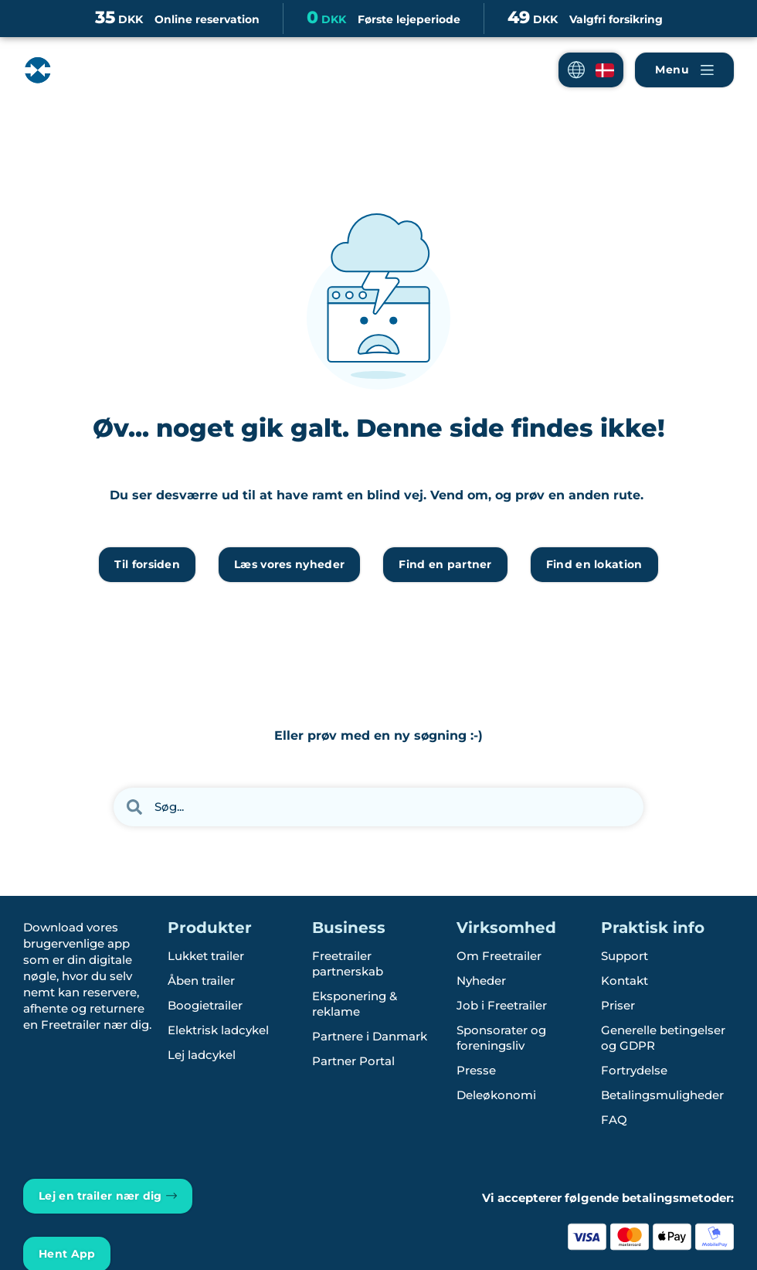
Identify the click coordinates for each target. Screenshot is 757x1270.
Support (624, 955)
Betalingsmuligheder (662, 1095)
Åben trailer (201, 980)
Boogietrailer (205, 1005)
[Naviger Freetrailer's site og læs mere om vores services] (684, 70)
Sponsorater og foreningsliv (501, 1038)
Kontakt (624, 980)
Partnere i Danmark (369, 1036)
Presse (476, 1070)
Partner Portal (353, 1061)
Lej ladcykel (202, 1054)
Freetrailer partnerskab (347, 963)
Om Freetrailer (499, 955)
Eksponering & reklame (354, 1004)
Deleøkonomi (496, 1095)
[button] (590, 70)
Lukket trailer (206, 955)
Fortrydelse (634, 1070)
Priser (618, 1005)
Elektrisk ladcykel (218, 1030)
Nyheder (481, 980)
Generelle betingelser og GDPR (663, 1038)
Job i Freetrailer (502, 1005)
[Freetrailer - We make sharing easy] (87, 82)
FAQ (614, 1119)
